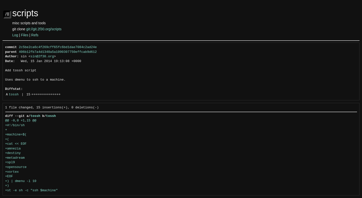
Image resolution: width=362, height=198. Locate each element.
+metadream (15, 158)
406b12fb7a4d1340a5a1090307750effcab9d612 (58, 52)
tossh (13, 94)
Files (24, 35)
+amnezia (13, 148)
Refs (34, 35)
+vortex (12, 172)
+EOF (9, 176)
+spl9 (10, 162)
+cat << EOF (16, 144)
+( (7, 139)
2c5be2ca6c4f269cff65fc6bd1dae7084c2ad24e (58, 47)
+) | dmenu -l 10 (20, 181)
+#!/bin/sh (15, 125)
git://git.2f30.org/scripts (44, 29)
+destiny (13, 153)
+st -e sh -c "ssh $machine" (31, 190)
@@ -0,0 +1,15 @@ (20, 120)
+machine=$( (16, 134)
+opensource (16, 167)
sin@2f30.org (42, 56)
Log (15, 35)
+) (7, 185)
